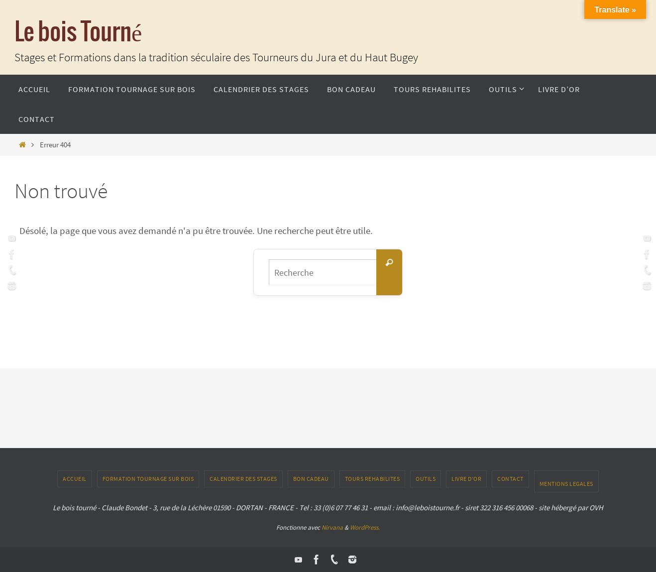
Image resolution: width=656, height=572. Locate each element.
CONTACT (510, 478)
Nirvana (332, 527)
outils (426, 478)
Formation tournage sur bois (148, 478)
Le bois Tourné (78, 32)
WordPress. (365, 527)
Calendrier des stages (243, 478)
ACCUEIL (75, 478)
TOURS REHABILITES (372, 478)
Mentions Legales (566, 483)
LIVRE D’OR (466, 478)
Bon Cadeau (311, 478)
